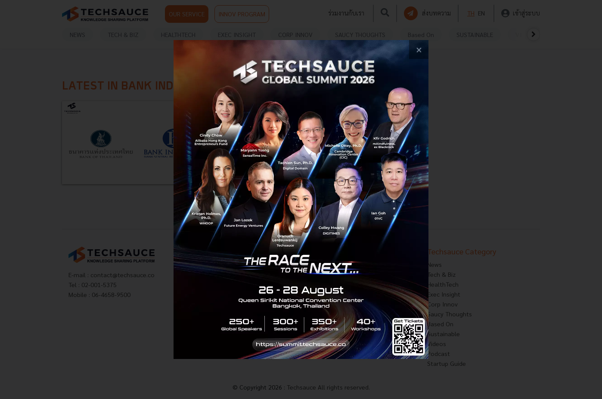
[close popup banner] (418, 49)
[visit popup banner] (301, 199)
